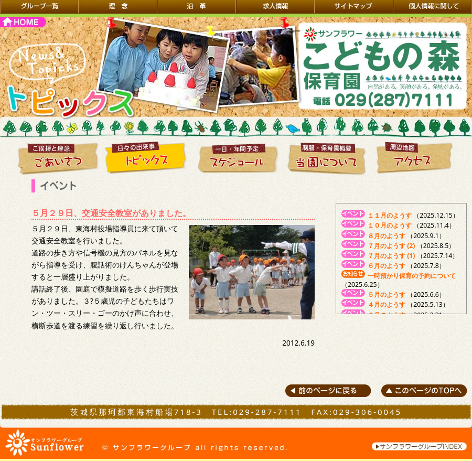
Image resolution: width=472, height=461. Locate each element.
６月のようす (386, 265)
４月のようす (386, 304)
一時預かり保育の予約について (412, 275)
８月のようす (386, 235)
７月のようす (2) (391, 245)
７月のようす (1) (391, 255)
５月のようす (386, 294)
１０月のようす (390, 225)
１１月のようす (390, 215)
